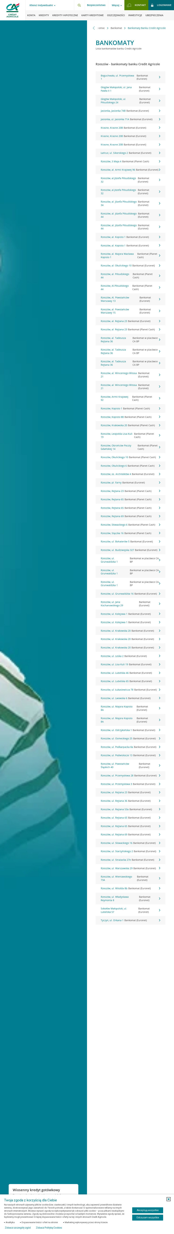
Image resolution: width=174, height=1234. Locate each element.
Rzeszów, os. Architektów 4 (130, 474)
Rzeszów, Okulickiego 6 (130, 465)
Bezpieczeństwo (96, 5)
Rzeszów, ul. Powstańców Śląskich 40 (130, 765)
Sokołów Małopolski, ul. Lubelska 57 (130, 910)
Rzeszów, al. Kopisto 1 (130, 237)
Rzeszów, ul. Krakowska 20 (130, 630)
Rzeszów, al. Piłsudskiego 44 (130, 275)
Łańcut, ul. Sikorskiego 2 (130, 153)
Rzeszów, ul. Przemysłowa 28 (130, 775)
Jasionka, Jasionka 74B (130, 110)
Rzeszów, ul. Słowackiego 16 (130, 843)
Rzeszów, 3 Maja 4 (130, 161)
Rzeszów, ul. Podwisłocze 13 (130, 755)
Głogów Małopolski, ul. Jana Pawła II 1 (130, 89)
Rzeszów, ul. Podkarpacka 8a (130, 747)
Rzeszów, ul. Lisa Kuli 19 (130, 664)
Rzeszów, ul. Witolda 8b (130, 888)
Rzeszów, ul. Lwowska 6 (130, 698)
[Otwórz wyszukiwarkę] (79, 5)
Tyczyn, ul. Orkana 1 (130, 920)
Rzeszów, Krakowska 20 (130, 425)
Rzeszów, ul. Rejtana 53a (130, 809)
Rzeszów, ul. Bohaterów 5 (130, 541)
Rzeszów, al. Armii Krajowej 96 (130, 169)
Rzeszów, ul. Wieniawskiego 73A (130, 878)
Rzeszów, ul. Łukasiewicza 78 (130, 689)
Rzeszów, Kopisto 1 (130, 408)
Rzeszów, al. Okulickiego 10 (130, 265)
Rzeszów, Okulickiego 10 (130, 457)
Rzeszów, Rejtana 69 (130, 516)
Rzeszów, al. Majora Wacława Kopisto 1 (130, 255)
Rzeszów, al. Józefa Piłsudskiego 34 (130, 203)
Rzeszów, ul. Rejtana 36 (130, 801)
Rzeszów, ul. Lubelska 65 (130, 681)
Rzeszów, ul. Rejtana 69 (130, 834)
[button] (168, 1199)
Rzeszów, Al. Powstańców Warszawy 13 (130, 299)
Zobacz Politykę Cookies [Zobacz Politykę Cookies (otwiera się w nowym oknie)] (49, 1227)
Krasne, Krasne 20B (130, 127)
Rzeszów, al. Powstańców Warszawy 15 (130, 311)
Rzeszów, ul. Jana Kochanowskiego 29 (130, 603)
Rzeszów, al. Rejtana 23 (130, 321)
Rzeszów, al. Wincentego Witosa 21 (130, 374)
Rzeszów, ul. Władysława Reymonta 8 (130, 898)
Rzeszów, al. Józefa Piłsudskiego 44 (130, 215)
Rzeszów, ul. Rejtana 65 (130, 817)
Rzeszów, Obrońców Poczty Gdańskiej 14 (130, 447)
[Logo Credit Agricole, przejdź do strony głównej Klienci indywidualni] (12, 10)
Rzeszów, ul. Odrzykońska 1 (130, 730)
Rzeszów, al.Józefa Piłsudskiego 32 (130, 180)
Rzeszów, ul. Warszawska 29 (130, 868)
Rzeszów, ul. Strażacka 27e (130, 860)
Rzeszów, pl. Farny (130, 482)
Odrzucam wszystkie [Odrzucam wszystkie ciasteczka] (147, 1217)
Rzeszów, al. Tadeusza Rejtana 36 (130, 339)
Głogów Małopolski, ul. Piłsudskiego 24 (130, 100)
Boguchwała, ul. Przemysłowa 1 (130, 77)
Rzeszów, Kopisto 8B (130, 417)
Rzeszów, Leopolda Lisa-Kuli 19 (130, 435)
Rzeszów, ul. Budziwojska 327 (130, 550)
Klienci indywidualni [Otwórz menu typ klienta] (41, 5)
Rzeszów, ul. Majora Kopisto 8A (130, 708)
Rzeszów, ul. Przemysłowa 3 (130, 784)
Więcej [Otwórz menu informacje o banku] (115, 5)
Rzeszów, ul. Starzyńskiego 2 (130, 851)
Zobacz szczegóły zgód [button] (18, 1227)
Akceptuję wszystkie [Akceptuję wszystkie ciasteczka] (148, 1210)
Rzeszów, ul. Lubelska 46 (130, 673)
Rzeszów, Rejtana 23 (130, 491)
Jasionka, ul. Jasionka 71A (130, 119)
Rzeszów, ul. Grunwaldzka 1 (130, 560)
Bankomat (117, 28)
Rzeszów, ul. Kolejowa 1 (130, 614)
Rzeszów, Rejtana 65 (130, 499)
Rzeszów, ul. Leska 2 (130, 656)
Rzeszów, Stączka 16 (130, 533)
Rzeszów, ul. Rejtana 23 (130, 792)
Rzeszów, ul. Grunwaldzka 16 (130, 593)
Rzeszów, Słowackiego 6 (130, 524)
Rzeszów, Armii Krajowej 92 (130, 398)
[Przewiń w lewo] (94, 28)
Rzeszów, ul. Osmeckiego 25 (130, 738)
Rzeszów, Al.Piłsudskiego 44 (130, 287)
